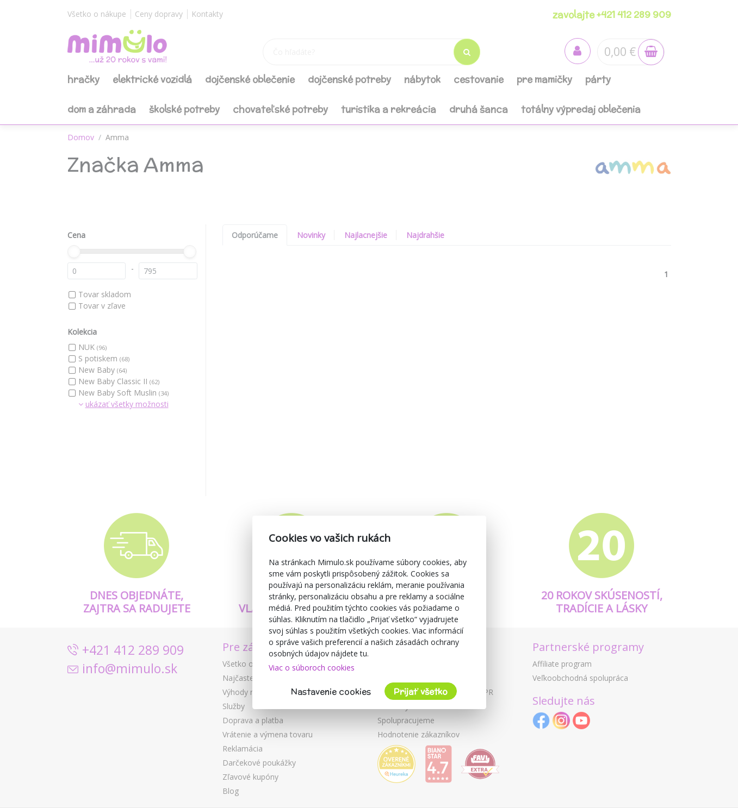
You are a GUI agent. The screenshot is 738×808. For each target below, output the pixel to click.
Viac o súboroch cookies (312, 667)
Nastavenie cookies (331, 691)
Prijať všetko (421, 691)
